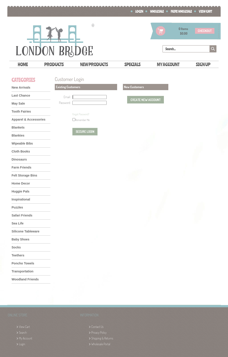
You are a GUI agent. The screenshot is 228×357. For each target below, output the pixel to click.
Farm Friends (21, 167)
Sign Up (203, 64)
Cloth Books (21, 151)
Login (139, 11)
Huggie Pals (20, 191)
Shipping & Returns (102, 338)
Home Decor (21, 183)
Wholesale (157, 11)
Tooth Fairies (21, 111)
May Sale (18, 103)
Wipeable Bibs (22, 143)
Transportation (22, 271)
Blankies (18, 135)
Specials (132, 64)
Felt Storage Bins (24, 175)
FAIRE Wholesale (181, 11)
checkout (205, 31)
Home (23, 64)
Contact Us (97, 327)
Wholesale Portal (100, 344)
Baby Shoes (20, 239)
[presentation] (88, 114)
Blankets (18, 127)
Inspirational (21, 199)
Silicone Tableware (25, 231)
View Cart (205, 11)
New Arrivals (21, 87)
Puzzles (17, 207)
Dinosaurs (19, 159)
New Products (94, 64)
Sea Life (18, 223)
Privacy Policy (99, 332)
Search (23, 332)
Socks (16, 247)
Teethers (18, 255)
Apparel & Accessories (28, 119)
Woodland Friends (25, 279)
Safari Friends (22, 215)
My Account (168, 64)
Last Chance (21, 95)
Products (54, 64)
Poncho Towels (23, 263)
